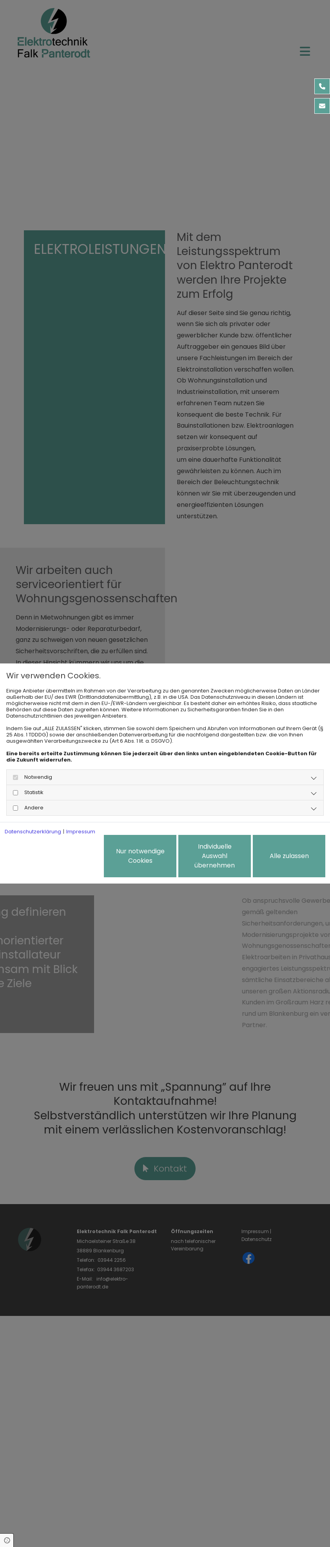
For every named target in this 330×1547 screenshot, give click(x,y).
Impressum (80, 832)
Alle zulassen (289, 855)
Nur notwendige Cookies (140, 856)
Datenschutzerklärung (33, 832)
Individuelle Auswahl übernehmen (214, 856)
